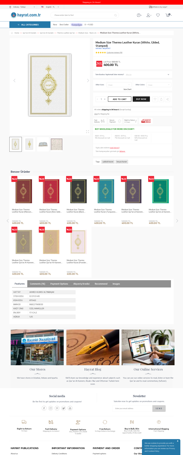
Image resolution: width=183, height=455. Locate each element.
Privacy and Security (59, 412)
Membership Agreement (61, 409)
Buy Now (141, 99)
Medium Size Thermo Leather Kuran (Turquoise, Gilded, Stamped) (77, 211)
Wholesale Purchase (18, 406)
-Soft (91, 452)
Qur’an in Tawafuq (18, 412)
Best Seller (64, 24)
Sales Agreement (58, 406)
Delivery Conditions (59, 399)
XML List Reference (18, 409)
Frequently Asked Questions (63, 419)
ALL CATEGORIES (30, 24)
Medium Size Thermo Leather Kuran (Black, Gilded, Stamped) (48, 211)
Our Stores (15, 402)
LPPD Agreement (58, 416)
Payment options (99, 399)
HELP (99, 432)
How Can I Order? (99, 421)
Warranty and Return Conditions (64, 402)
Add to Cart (120, 99)
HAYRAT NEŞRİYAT (103, 48)
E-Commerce (99, 452)
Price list (14, 419)
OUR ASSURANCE (64, 432)
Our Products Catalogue (20, 416)
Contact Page (139, 421)
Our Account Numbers (101, 402)
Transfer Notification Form (103, 406)
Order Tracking (98, 414)
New (55, 24)
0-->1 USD (89, 24)
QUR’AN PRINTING (23, 432)
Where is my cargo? (160, 7)
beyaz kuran (122, 161)
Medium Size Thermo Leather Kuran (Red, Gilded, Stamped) (23, 211)
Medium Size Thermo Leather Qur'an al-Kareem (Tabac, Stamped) (159, 211)
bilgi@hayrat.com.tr (141, 418)
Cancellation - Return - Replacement (106, 418)
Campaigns (76, 24)
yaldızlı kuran (108, 161)
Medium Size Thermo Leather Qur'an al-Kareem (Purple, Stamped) (104, 211)
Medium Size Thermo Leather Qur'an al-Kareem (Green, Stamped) (132, 211)
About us (14, 399)
